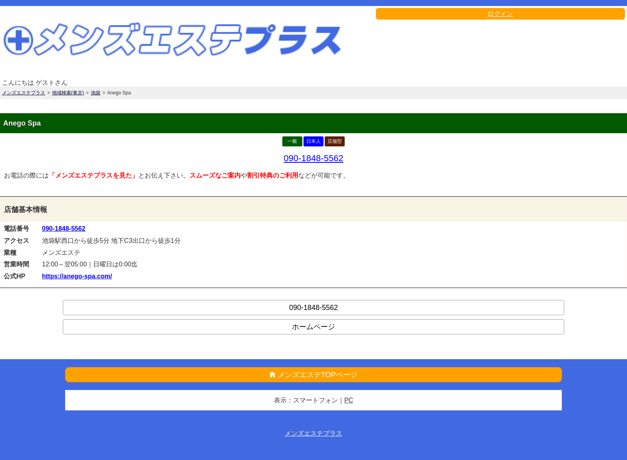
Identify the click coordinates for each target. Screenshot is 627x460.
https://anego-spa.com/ (77, 276)
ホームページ (313, 327)
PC (348, 400)
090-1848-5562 (313, 158)
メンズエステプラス (23, 93)
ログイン (500, 13)
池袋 (95, 93)
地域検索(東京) (68, 93)
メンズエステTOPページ (317, 375)
